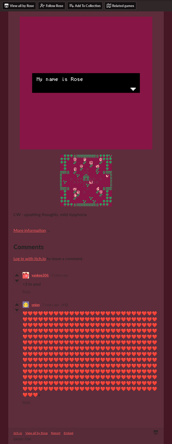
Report (55, 433)
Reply (27, 291)
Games (18, 439)
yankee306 (40, 275)
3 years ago (59, 275)
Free (28, 439)
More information (31, 230)
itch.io (17, 433)
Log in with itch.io (29, 258)
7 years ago (50, 305)
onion (36, 305)
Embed (68, 433)
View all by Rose (36, 433)
